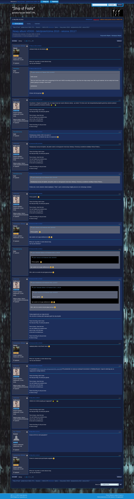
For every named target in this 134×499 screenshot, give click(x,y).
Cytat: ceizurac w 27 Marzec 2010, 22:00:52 (43, 72)
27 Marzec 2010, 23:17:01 (35, 68)
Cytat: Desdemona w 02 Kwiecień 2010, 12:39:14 (44, 282)
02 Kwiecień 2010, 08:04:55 (35, 193)
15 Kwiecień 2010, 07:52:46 (35, 365)
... (31, 41)
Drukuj (119, 41)
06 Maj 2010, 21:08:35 (34, 397)
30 (33, 41)
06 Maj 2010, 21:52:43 (34, 455)
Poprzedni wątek (105, 35)
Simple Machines (23, 495)
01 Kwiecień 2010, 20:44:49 (35, 143)
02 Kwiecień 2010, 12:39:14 (35, 248)
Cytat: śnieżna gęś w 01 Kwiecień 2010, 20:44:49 (44, 177)
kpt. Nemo (17, 432)
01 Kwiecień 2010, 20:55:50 (35, 173)
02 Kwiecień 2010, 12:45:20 (35, 278)
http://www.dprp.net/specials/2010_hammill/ (49, 369)
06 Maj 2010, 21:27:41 (34, 431)
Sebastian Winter (19, 46)
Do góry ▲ (121, 495)
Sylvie (56, 27)
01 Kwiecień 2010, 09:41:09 (35, 99)
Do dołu (14, 41)
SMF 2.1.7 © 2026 (15, 495)
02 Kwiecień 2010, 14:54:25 (35, 343)
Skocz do (97, 484)
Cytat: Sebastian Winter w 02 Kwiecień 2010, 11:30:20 (46, 252)
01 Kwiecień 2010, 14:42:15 (35, 131)
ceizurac (16, 100)
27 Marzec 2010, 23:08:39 (35, 45)
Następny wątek (116, 35)
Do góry (14, 476)
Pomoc (107, 495)
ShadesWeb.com (23, 497)
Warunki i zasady (114, 495)
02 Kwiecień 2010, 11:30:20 (35, 223)
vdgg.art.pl (96, 19)
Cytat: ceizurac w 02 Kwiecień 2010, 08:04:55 (43, 227)
